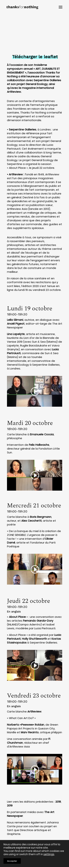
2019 (10, 805)
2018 (58, 802)
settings (48, 854)
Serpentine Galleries (22, 129)
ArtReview (16, 174)
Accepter (12, 861)
